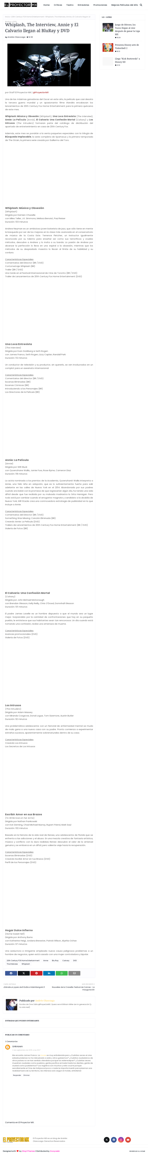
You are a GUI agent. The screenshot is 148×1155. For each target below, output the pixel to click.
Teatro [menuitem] (70, 5)
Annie (45, 960)
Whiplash (26, 964)
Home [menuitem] (46, 5)
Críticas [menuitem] (58, 5)
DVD (75, 960)
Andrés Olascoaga (16, 37)
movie (43, 1055)
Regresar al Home (137, 1151)
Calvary (65, 960)
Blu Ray (55, 960)
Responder (17, 1075)
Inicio (7, 17)
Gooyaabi (55, 1151)
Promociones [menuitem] (100, 5)
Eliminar (27, 1075)
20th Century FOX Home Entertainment (27, 17)
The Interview (12, 964)
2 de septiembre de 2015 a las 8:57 (26, 1050)
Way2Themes (28, 1151)
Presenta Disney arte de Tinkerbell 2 (127, 46)
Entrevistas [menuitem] (83, 5)
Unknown (17, 1046)
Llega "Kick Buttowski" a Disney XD (127, 60)
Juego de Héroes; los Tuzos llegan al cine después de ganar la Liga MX (127, 29)
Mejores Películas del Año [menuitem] (124, 5)
